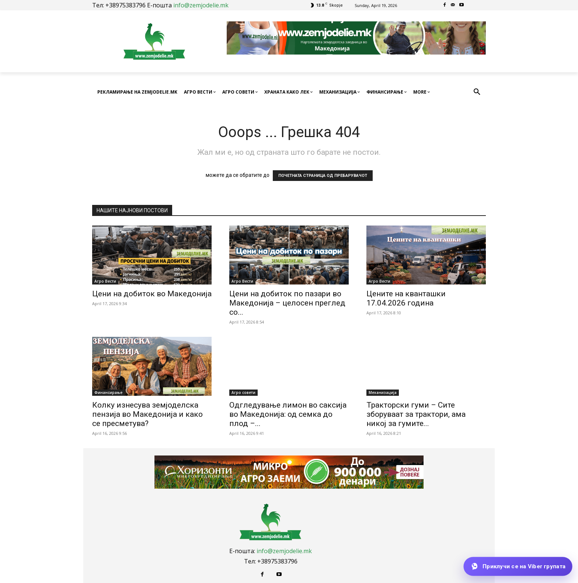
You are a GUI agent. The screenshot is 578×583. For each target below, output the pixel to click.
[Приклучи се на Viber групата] (517, 566)
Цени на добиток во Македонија (152, 293)
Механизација (383, 392)
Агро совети (243, 392)
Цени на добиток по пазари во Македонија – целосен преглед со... (287, 303)
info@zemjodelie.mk (201, 5)
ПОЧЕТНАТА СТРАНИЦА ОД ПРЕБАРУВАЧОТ (322, 175)
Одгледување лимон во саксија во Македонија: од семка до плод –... (288, 414)
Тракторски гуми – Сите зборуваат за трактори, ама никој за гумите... (416, 414)
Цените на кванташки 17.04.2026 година (406, 298)
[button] (477, 92)
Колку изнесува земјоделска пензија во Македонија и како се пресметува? (147, 414)
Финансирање (108, 392)
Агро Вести (105, 281)
